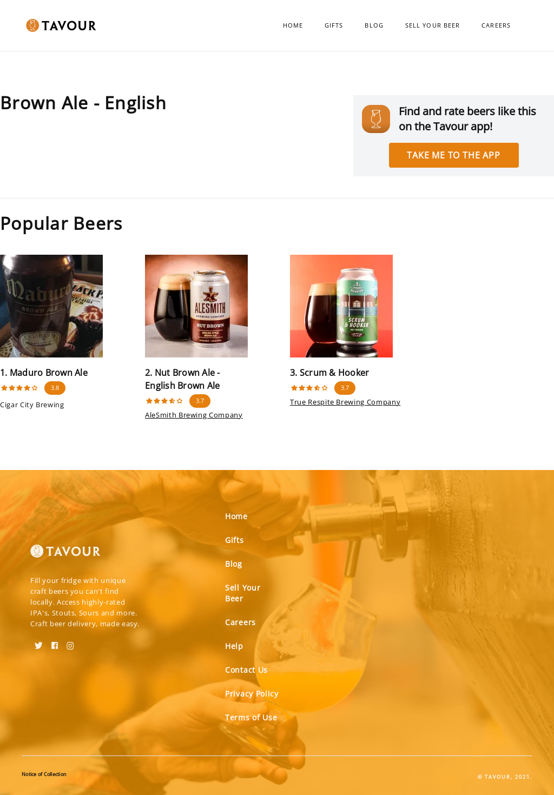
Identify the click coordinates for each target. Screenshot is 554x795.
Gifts (334, 25)
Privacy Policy (252, 693)
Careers (496, 25)
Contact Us (246, 670)
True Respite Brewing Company (345, 402)
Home (293, 25)
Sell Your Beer (432, 25)
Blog (374, 25)
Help (234, 646)
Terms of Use (251, 717)
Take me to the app (453, 155)
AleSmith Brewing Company (194, 415)
